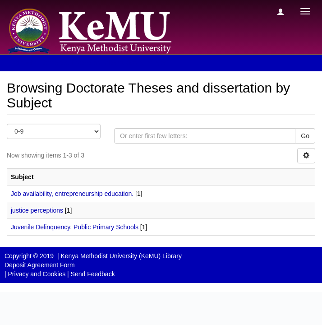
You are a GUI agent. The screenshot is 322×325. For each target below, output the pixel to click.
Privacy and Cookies (37, 274)
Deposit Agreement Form (40, 265)
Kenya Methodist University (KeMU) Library (120, 256)
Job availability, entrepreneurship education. (72, 193)
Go (305, 135)
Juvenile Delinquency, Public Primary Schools (74, 227)
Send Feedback (93, 274)
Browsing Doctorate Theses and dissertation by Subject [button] (94, 62)
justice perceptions (37, 210)
